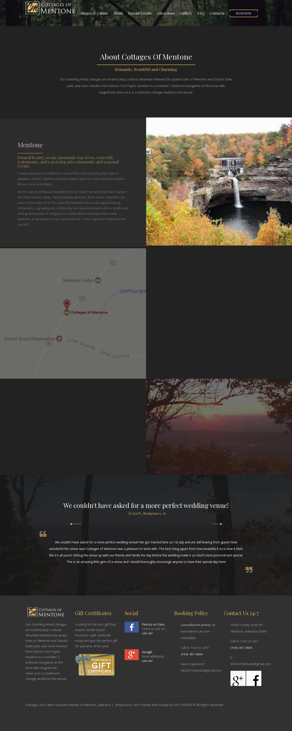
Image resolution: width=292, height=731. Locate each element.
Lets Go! (147, 633)
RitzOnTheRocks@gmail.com (201, 670)
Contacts (217, 13)
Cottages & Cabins (92, 13)
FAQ (201, 13)
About (118, 13)
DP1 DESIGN (183, 705)
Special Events (140, 13)
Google (147, 652)
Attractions (166, 13)
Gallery (186, 13)
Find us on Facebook (154, 624)
